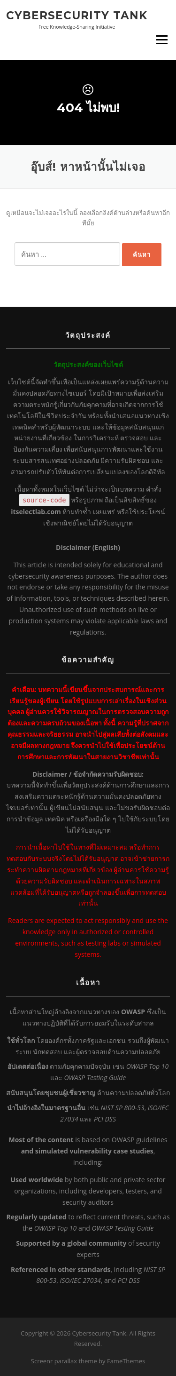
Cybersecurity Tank (76, 15)
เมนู (162, 39)
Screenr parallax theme (64, 1361)
